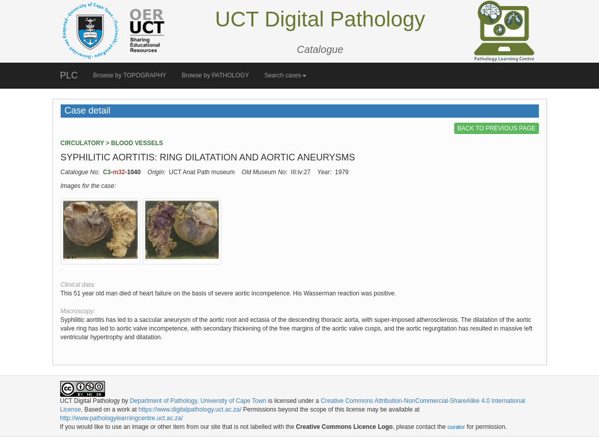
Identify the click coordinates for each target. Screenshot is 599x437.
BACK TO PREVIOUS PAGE (496, 128)
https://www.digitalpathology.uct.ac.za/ (190, 409)
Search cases (285, 75)
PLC (69, 75)
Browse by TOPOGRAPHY (130, 75)
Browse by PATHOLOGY (215, 75)
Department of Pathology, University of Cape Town (198, 400)
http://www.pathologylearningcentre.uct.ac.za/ (121, 418)
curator (456, 427)
